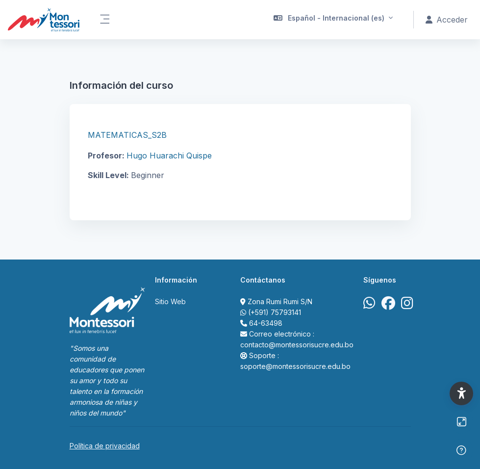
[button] (333, 19)
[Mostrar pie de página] (461, 450)
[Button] (461, 422)
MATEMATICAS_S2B (127, 135)
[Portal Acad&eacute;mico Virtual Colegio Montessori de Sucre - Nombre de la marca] (43, 19)
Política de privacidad (105, 446)
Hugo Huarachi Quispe (169, 155)
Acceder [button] (447, 20)
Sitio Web (170, 301)
